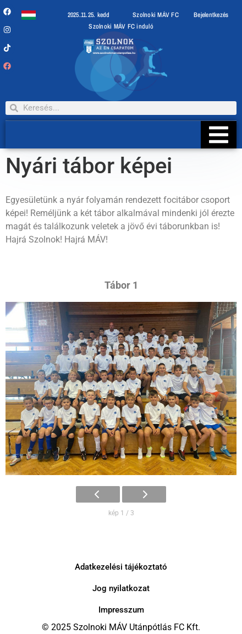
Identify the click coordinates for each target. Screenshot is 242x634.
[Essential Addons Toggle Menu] (219, 134)
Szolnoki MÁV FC (156, 14)
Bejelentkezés (211, 14)
